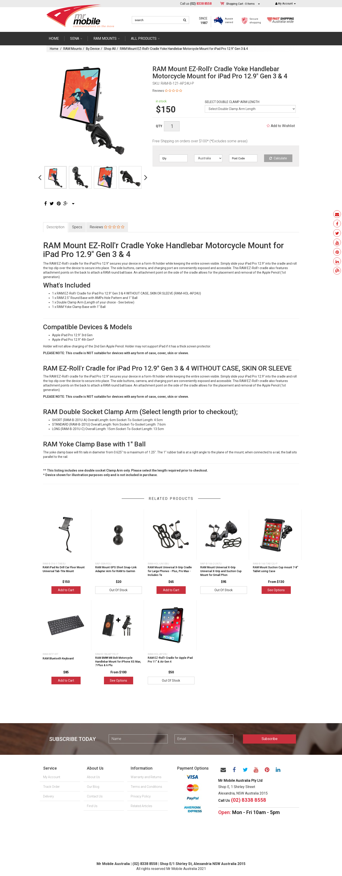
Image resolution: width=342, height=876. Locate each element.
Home (54, 38)
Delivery (48, 796)
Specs (77, 227)
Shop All (110, 48)
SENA (76, 38)
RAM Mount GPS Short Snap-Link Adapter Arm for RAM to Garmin (116, 569)
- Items (240, 3)
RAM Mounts (72, 48)
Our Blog (93, 786)
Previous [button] (40, 177)
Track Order (51, 786)
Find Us (92, 806)
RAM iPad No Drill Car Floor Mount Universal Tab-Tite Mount (64, 569)
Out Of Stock (118, 590)
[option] (93, 108)
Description (55, 227)
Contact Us (95, 796)
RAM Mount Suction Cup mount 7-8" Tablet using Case (275, 569)
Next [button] (145, 177)
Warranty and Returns (146, 777)
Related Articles (141, 806)
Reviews (167, 90)
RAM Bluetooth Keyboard (58, 658)
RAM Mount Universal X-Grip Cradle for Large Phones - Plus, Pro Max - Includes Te (170, 571)
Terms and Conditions (146, 786)
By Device (93, 48)
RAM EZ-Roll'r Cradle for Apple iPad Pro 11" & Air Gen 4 (170, 659)
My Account (51, 777)
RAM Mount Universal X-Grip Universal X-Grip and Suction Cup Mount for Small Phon (221, 571)
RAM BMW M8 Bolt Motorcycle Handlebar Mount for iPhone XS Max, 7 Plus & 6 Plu (118, 661)
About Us (93, 777)
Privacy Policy (141, 796)
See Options (276, 590)
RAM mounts (106, 38)
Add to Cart (66, 590)
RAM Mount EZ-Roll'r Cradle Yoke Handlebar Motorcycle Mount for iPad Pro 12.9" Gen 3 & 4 (184, 48)
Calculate (278, 158)
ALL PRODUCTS (145, 38)
